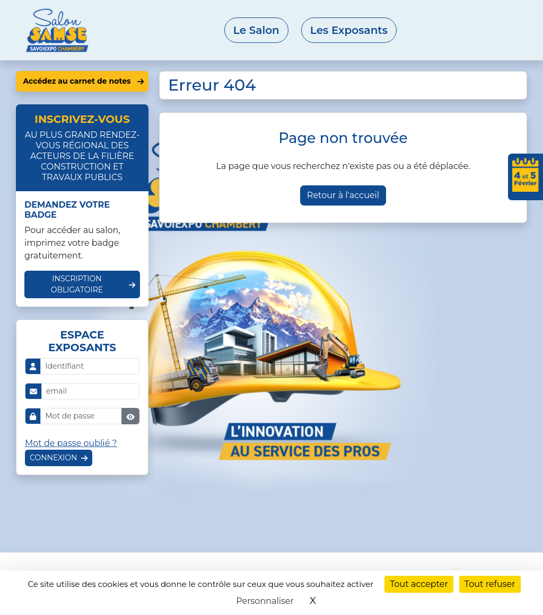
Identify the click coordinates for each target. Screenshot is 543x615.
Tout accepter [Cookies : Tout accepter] (419, 584)
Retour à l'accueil (343, 195)
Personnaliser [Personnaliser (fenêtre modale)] (265, 601)
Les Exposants (349, 30)
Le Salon (256, 30)
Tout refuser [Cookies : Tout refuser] (490, 584)
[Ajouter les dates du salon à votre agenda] (525, 177)
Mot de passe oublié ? (71, 443)
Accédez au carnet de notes (76, 81)
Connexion (53, 457)
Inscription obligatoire (77, 284)
